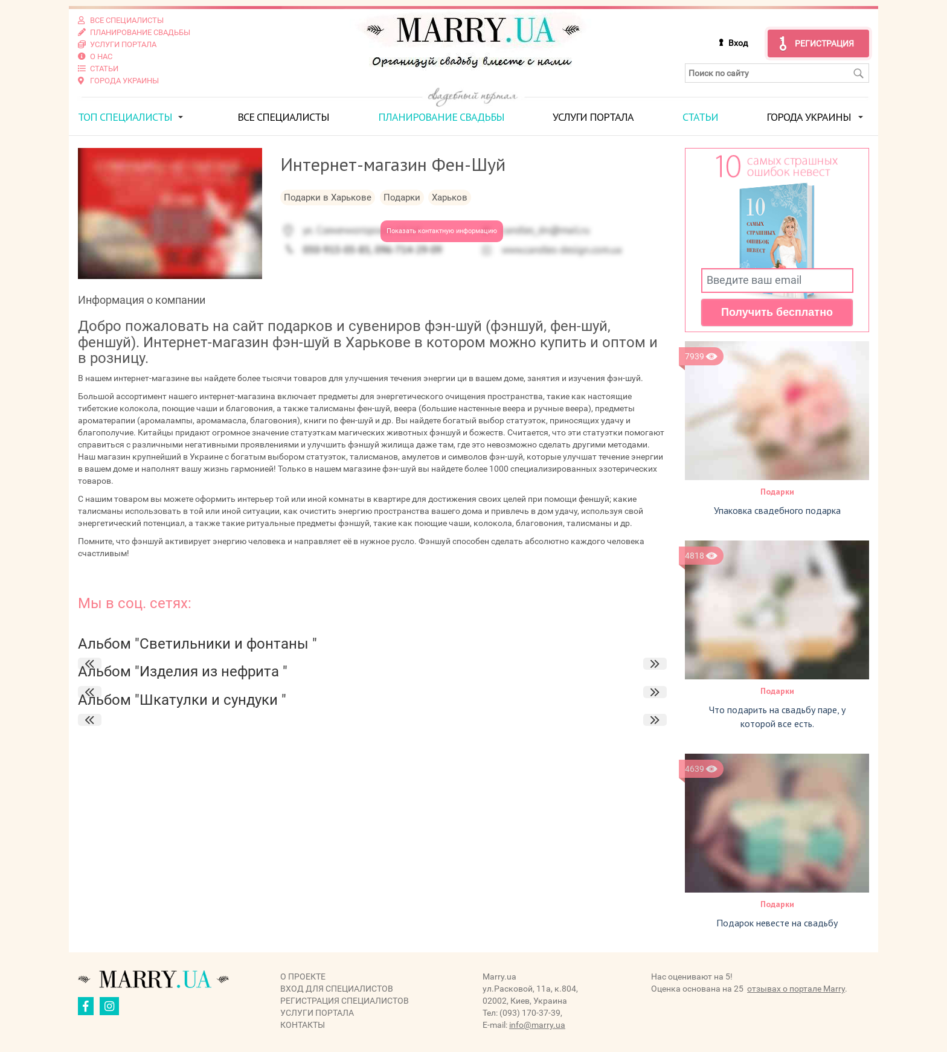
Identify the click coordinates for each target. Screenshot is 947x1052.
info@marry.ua (537, 1025)
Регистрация (824, 43)
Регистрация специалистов (344, 1000)
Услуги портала (593, 117)
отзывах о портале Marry (796, 988)
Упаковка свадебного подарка (777, 510)
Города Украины (808, 117)
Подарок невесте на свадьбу (777, 923)
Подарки (777, 491)
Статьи (700, 117)
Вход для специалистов (336, 988)
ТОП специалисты (125, 117)
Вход (738, 43)
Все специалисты (283, 117)
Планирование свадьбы (441, 117)
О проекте (303, 976)
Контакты (302, 1025)
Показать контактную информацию (442, 231)
